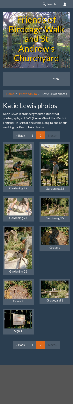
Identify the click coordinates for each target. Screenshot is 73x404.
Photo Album (28, 94)
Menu (59, 79)
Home (10, 94)
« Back (20, 135)
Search (49, 4)
